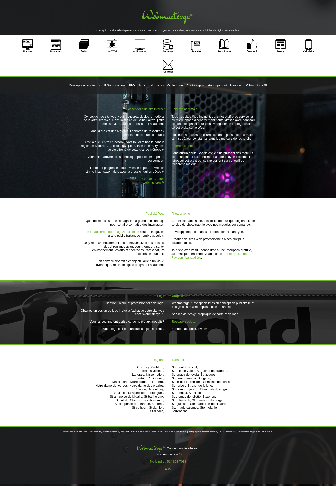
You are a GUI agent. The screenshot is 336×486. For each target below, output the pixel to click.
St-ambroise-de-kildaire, (126, 396)
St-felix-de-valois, (184, 371)
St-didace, (157, 411)
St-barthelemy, (154, 396)
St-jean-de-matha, (184, 378)
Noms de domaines (151, 85)
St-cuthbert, (140, 407)
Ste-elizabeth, (181, 400)
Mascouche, (120, 382)
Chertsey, (143, 367)
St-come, (158, 404)
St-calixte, (122, 400)
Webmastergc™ (256, 85)
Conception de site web (85, 85)
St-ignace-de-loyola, (186, 374)
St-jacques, (208, 374)
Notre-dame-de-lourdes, (112, 385)
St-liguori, (204, 378)
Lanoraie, (138, 374)
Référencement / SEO (119, 85)
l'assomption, (155, 374)
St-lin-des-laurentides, (187, 382)
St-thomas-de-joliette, (187, 396)
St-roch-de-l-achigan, (214, 389)
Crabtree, (157, 367)
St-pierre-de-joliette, (185, 389)
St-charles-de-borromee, (147, 400)
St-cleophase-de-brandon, (133, 404)
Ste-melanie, (208, 407)
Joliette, (158, 371)
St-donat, (178, 367)
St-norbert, (179, 385)
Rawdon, (140, 389)
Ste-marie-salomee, (185, 407)
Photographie (195, 85)
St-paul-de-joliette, (200, 385)
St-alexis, (120, 393)
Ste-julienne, (180, 404)
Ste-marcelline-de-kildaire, (208, 404)
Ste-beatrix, (180, 393)
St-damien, (156, 407)
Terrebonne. (180, 411)
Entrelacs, (145, 371)
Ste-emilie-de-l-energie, (208, 400)
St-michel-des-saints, (217, 382)
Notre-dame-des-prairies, (147, 385)
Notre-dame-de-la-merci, (147, 382)
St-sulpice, (196, 393)
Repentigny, (156, 389)
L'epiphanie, (155, 378)
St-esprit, (191, 367)
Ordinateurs (175, 85)
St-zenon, (209, 396)
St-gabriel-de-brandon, (212, 371)
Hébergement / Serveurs (225, 85)
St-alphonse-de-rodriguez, (146, 393)
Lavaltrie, (140, 378)
